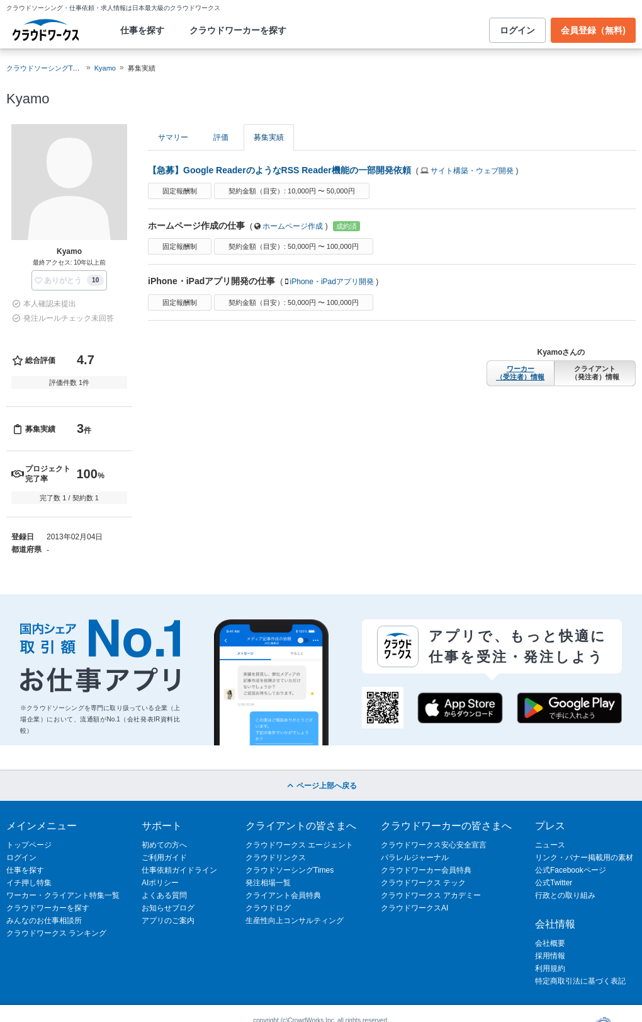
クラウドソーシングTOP (44, 68)
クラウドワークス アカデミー (431, 895)
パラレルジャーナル (415, 857)
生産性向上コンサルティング (294, 920)
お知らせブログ (168, 908)
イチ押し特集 (29, 882)
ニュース (550, 845)
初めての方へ (164, 845)
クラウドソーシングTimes (289, 870)
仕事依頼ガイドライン (179, 870)
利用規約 (550, 968)
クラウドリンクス (275, 857)
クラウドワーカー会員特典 (426, 870)
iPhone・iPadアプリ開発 (332, 281)
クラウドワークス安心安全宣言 (434, 845)
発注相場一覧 (268, 882)
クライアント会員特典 (283, 895)
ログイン (517, 30)
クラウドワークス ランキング (56, 933)
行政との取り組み (565, 895)
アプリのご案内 (168, 920)
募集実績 (269, 137)
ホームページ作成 (292, 226)
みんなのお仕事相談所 (44, 920)
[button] (69, 280)
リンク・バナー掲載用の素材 (584, 857)
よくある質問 (164, 895)
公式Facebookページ (570, 870)
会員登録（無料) (593, 30)
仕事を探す (142, 30)
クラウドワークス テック (423, 882)
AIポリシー (160, 882)
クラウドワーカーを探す (237, 30)
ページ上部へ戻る (320, 785)
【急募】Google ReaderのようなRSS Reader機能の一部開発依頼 (279, 170)
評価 (220, 137)
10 (95, 280)
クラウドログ (268, 908)
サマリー (173, 137)
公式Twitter (553, 882)
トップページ (29, 845)
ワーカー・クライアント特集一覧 (63, 895)
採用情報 (550, 955)
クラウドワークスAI (414, 908)
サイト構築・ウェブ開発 (472, 170)
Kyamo (105, 68)
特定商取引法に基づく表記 (580, 981)
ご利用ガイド (164, 857)
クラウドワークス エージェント (299, 845)
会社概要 (550, 943)
